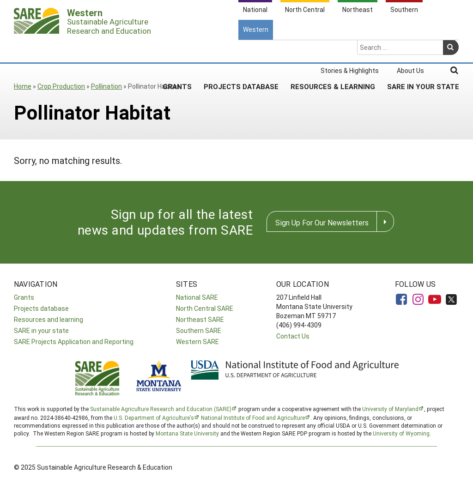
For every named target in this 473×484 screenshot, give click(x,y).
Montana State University (187, 433)
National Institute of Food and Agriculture (253, 417)
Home (22, 86)
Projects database (41, 308)
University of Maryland (390, 408)
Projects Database (241, 50)
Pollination (106, 86)
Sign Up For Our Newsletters (322, 222)
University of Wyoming (401, 433)
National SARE (197, 297)
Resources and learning (48, 319)
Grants (177, 50)
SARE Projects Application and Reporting (73, 341)
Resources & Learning (333, 50)
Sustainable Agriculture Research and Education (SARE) (160, 408)
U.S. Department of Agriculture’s (154, 417)
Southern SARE (198, 330)
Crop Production (61, 86)
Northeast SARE (200, 319)
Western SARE (197, 341)
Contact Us (292, 336)
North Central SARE (204, 308)
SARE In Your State (423, 50)
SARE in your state (41, 330)
